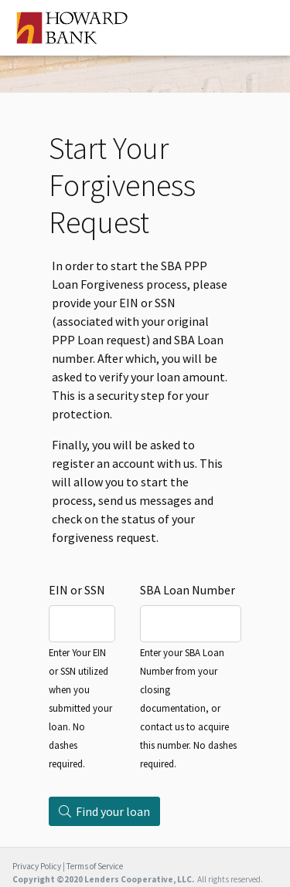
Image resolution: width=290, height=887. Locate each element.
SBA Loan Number (187, 590)
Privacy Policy (36, 866)
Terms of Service (95, 866)
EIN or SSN (77, 590)
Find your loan (104, 811)
